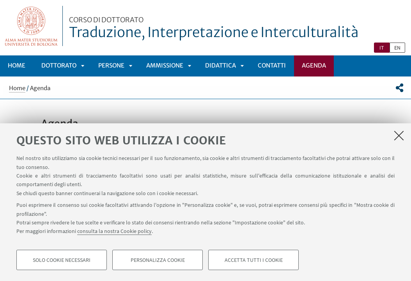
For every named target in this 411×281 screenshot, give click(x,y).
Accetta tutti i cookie (254, 259)
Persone (111, 65)
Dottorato (58, 65)
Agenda (314, 65)
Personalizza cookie (158, 259)
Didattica (220, 65)
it (381, 47)
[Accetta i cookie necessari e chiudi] (399, 135)
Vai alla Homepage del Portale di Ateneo (31, 26)
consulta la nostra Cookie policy (114, 231)
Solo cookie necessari (61, 259)
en (397, 47)
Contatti (272, 65)
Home (16, 65)
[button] (399, 88)
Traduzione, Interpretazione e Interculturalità (214, 28)
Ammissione (164, 65)
